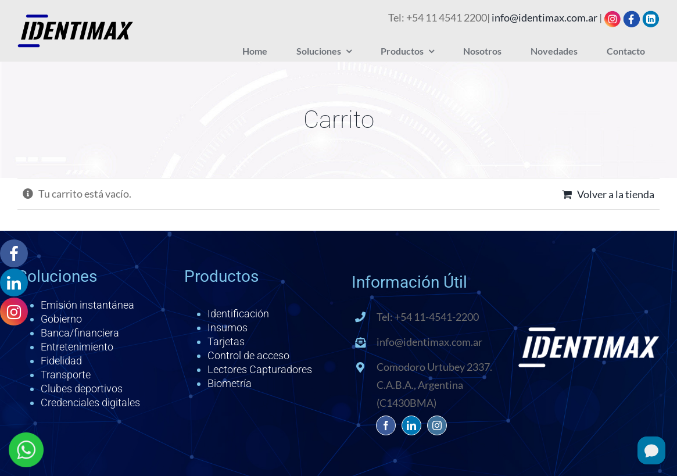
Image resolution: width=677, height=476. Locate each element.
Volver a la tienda (615, 194)
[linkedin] (411, 425)
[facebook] (386, 425)
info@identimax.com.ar (544, 17)
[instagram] (437, 425)
